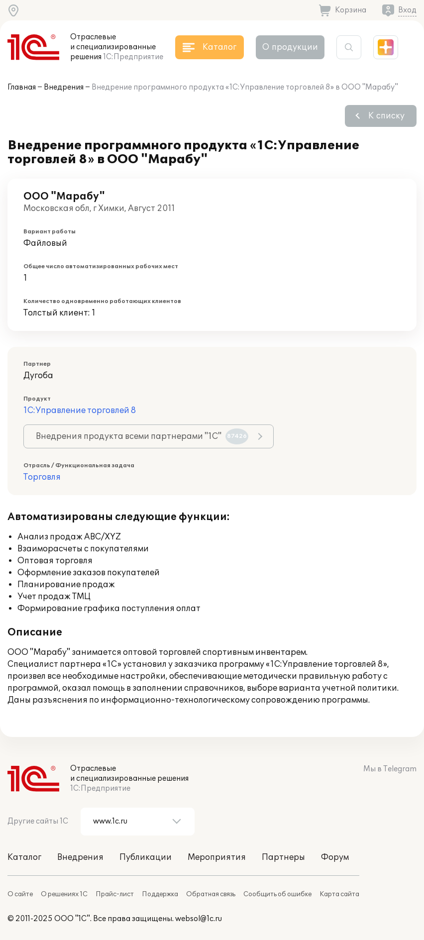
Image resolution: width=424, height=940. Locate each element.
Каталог (24, 857)
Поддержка (160, 894)
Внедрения (64, 87)
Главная (21, 87)
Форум (335, 857)
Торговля (42, 477)
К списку (386, 116)
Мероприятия (217, 857)
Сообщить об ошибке (277, 894)
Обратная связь (210, 894)
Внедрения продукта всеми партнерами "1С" (142, 436)
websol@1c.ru (198, 919)
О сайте (20, 894)
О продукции (290, 47)
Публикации (145, 857)
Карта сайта (339, 894)
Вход (407, 10)
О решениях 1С (64, 894)
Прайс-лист (115, 894)
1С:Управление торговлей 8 (79, 411)
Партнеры (283, 857)
